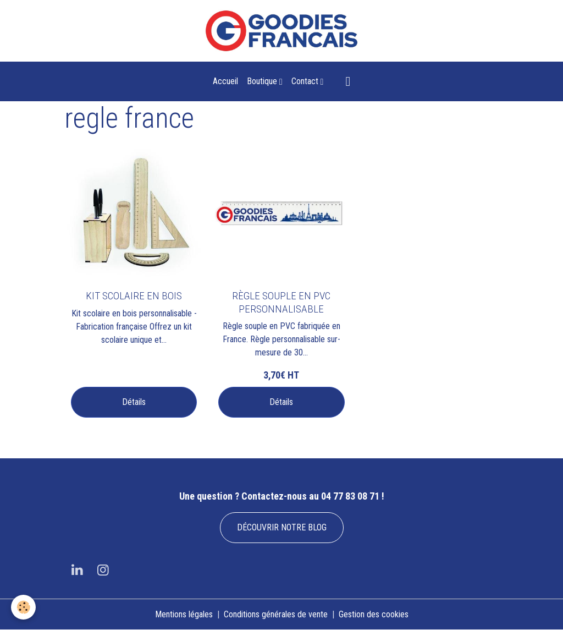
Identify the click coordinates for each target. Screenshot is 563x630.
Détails (134, 402)
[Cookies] (23, 607)
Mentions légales (184, 614)
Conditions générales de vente (276, 614)
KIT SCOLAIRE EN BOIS (134, 295)
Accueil (225, 81)
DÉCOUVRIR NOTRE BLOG (282, 527)
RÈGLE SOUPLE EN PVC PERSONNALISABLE (281, 302)
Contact (306, 81)
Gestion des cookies (374, 614)
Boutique (263, 81)
